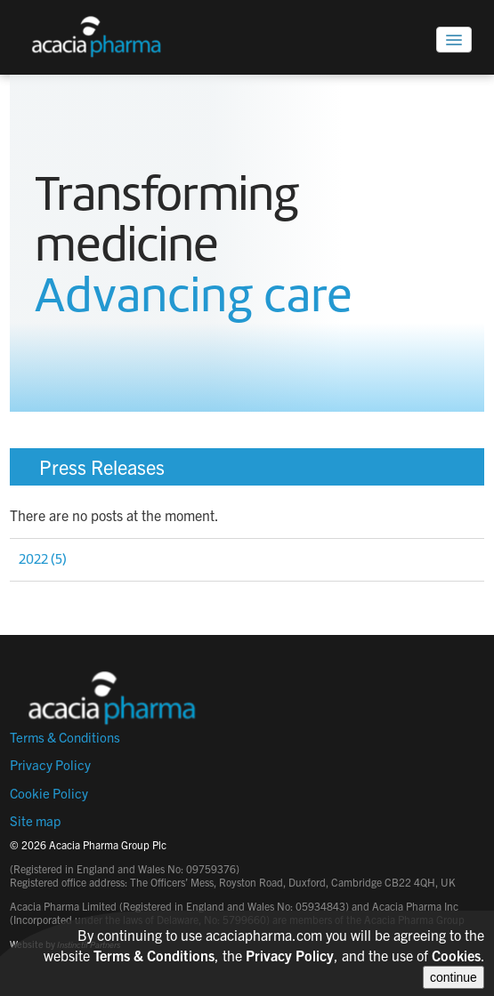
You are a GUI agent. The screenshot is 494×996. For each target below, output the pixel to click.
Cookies (456, 955)
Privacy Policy (50, 764)
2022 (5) (43, 559)
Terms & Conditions (65, 736)
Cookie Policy (49, 792)
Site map (35, 820)
